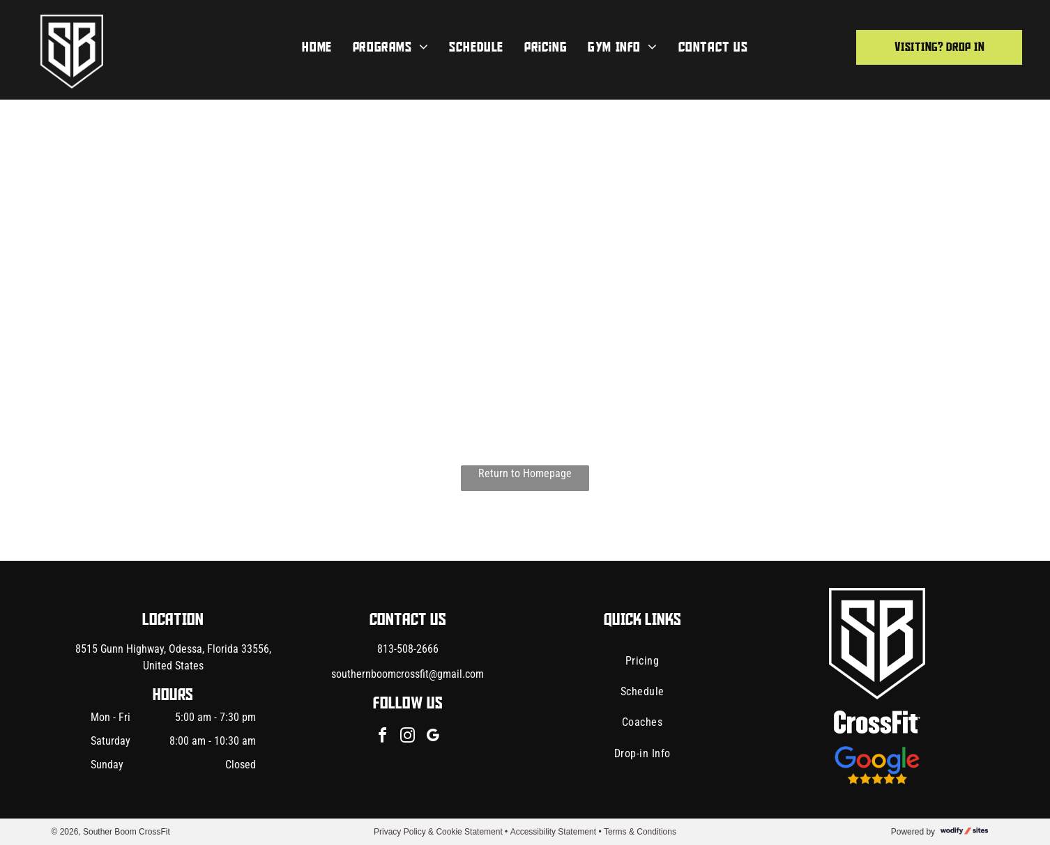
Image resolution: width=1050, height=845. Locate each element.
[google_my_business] (433, 737)
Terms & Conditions (640, 832)
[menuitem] (316, 47)
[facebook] (383, 737)
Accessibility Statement (553, 832)
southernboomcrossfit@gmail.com (407, 674)
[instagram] (408, 737)
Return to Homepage (525, 473)
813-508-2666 (408, 649)
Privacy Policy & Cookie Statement (438, 832)
